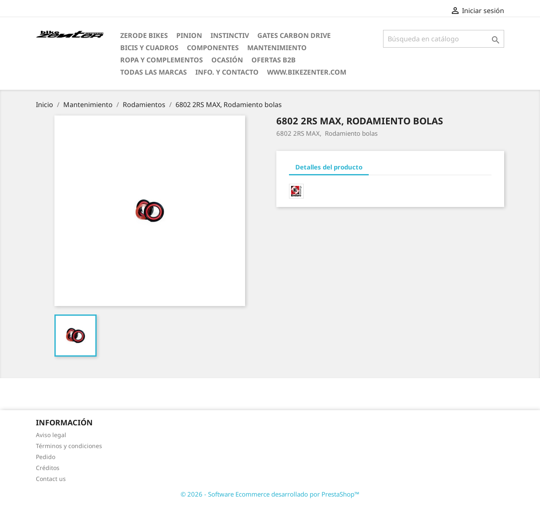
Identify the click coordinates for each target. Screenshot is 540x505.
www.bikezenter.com (306, 72)
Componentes (213, 47)
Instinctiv (230, 35)
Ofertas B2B (273, 59)
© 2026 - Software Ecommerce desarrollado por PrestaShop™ (270, 494)
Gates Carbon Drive (294, 35)
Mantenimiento (277, 47)
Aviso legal (51, 435)
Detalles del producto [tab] (328, 167)
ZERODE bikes (144, 35)
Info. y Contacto (227, 72)
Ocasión (227, 59)
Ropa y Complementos (161, 59)
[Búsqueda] (443, 39)
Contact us (51, 479)
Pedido (45, 457)
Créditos (47, 468)
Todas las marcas (153, 72)
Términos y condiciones (69, 446)
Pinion (189, 35)
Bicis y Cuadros (149, 47)
